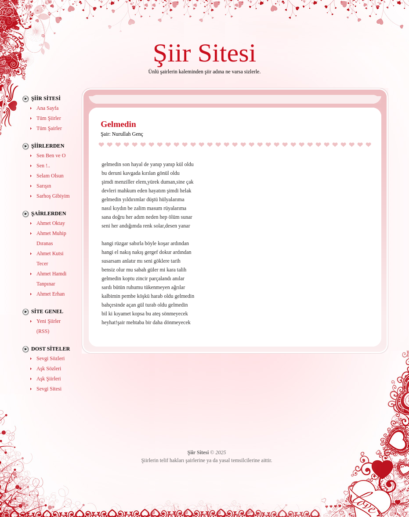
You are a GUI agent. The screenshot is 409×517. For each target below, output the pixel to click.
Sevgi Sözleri (50, 358)
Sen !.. (43, 166)
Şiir (172, 52)
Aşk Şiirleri (48, 379)
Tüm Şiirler (48, 118)
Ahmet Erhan (50, 294)
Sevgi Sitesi (49, 389)
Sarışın (43, 186)
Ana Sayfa (47, 108)
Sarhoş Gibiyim (53, 196)
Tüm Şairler (49, 128)
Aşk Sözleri (48, 368)
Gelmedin (118, 124)
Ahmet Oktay (50, 223)
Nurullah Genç (127, 134)
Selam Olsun (50, 176)
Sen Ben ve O (50, 155)
